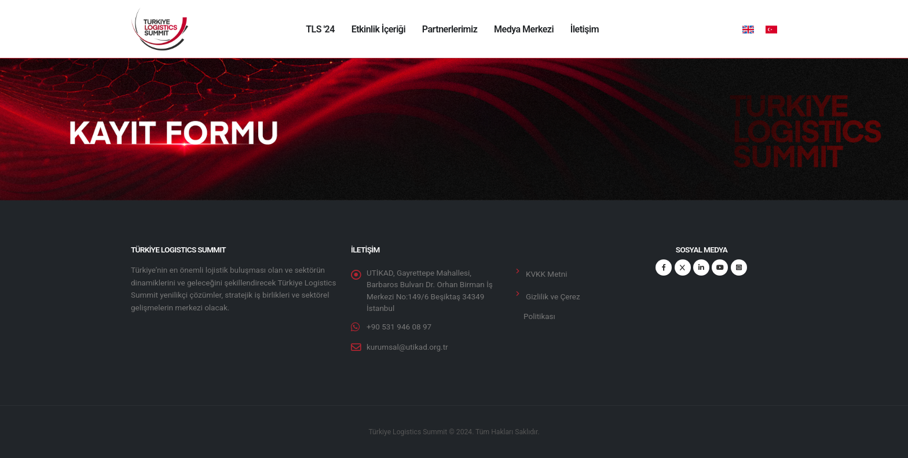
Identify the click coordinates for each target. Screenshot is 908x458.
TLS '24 (320, 29)
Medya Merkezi (524, 29)
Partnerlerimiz (449, 29)
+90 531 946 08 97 (399, 326)
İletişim (584, 29)
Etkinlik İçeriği (378, 29)
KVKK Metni (546, 274)
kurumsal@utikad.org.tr (407, 346)
